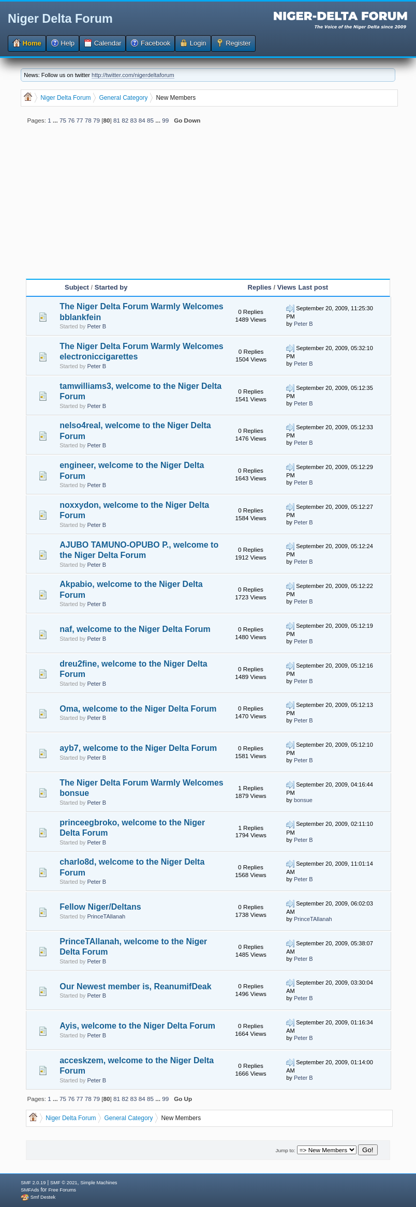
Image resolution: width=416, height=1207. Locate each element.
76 (71, 120)
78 (88, 120)
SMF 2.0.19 (33, 1182)
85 (150, 120)
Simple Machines (98, 1182)
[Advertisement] (208, 205)
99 (165, 120)
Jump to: (285, 1150)
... (56, 120)
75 (63, 120)
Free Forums (62, 1190)
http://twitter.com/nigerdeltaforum (133, 75)
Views (286, 287)
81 (116, 120)
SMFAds (30, 1190)
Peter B (96, 326)
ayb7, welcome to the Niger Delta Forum (138, 748)
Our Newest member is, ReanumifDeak (135, 986)
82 (125, 120)
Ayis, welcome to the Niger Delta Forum (137, 1025)
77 (79, 120)
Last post (313, 287)
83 (133, 120)
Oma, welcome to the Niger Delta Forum (138, 708)
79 (96, 120)
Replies (260, 287)
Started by (111, 287)
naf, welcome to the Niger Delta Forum (135, 629)
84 (142, 120)
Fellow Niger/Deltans (100, 906)
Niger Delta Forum (60, 18)
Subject (77, 287)
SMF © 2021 (64, 1182)
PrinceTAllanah (106, 916)
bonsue (303, 800)
